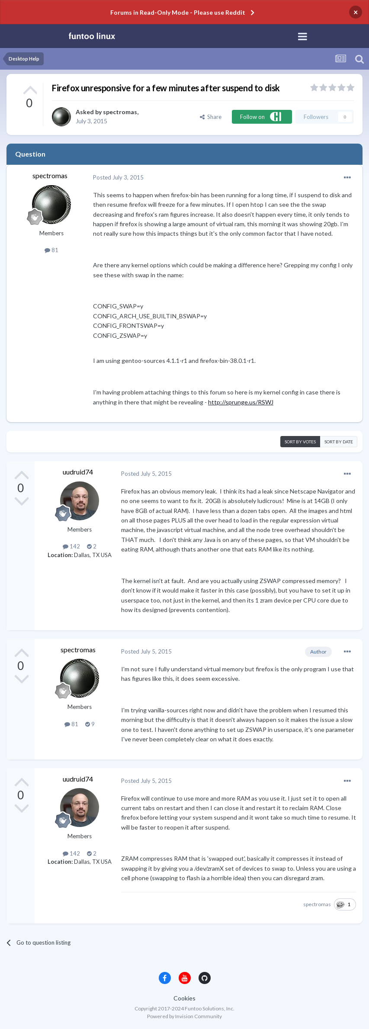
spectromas (120, 111)
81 (51, 250)
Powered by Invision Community (184, 1016)
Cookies (184, 998)
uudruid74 (78, 472)
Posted (118, 177)
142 (71, 546)
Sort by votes (300, 441)
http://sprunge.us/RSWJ (240, 402)
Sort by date (338, 441)
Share (210, 116)
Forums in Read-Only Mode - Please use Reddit (177, 12)
